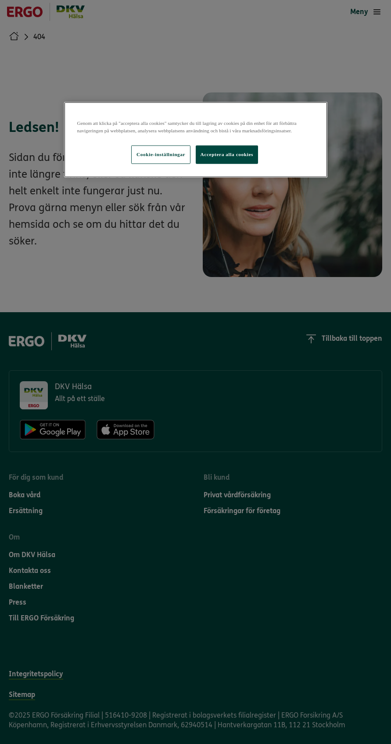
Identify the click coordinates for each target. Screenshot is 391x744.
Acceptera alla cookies (227, 154)
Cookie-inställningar (160, 154)
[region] (195, 139)
